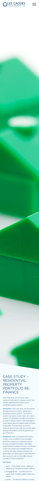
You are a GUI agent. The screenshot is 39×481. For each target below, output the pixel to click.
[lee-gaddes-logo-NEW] (16, 4)
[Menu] (33, 4)
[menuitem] (33, 4)
